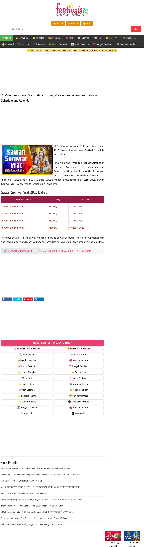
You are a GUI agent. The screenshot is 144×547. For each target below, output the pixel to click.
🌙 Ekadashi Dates (26, 399)
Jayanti (128, 240)
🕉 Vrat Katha (75, 417)
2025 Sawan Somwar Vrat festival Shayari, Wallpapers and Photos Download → (49, 255)
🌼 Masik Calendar (75, 393)
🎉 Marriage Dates (75, 387)
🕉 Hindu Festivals (80, 44)
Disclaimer (108, 326)
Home (106, 313)
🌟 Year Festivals (25, 387)
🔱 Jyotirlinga (55, 37)
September (85, 50)
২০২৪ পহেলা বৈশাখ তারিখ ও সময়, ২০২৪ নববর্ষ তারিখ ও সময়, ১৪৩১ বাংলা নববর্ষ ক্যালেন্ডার (40, 491)
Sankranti (110, 254)
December (112, 50)
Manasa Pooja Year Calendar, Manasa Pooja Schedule (24, 497)
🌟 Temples (38, 37)
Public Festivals (113, 249)
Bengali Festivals (113, 235)
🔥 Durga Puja (75, 376)
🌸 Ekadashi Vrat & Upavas (25, 352)
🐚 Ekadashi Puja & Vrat (116, 128)
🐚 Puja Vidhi (84, 37)
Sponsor (87, 23)
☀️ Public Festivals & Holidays (119, 150)
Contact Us (73, 23)
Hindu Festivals (113, 240)
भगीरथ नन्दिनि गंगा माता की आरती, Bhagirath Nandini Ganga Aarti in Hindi (31, 528)
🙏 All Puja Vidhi (26, 358)
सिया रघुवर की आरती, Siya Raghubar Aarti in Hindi (21, 484)
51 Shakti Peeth (112, 231)
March (47, 50)
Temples (117, 258)
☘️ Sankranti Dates (74, 399)
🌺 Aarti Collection (75, 364)
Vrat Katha (129, 258)
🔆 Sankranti (24, 44)
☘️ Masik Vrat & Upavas (116, 134)
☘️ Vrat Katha (129, 37)
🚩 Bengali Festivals (102, 44)
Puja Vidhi (129, 249)
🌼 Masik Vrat (112, 37)
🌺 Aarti (69, 37)
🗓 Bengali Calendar (126, 44)
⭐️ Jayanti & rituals (114, 139)
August (76, 50)
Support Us (58, 23)
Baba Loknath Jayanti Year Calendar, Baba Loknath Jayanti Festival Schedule (35, 522)
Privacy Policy (110, 330)
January (31, 50)
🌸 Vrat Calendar (25, 393)
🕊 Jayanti (39, 44)
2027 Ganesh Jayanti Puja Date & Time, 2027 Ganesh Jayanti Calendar (32, 509)
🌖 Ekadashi (8, 44)
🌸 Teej (97, 37)
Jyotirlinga (111, 244)
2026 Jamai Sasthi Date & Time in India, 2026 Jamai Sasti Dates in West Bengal (36, 472)
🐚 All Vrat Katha (74, 358)
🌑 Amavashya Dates (74, 405)
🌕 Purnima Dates (26, 405)
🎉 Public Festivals (58, 44)
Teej (107, 258)
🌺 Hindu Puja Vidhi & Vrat (117, 145)
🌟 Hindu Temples (26, 376)
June (64, 50)
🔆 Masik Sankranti (74, 382)
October (94, 50)
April (53, 50)
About (106, 317)
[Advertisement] (50, 71)
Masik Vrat (125, 244)
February (39, 50)
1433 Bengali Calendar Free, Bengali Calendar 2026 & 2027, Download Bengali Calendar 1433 (41, 478)
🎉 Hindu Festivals (26, 364)
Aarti (126, 231)
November (103, 50)
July (69, 50)
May (58, 50)
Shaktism (123, 254)
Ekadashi (130, 235)
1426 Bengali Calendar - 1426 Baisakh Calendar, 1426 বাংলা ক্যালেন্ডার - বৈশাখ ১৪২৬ (37, 516)
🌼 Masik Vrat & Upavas (75, 352)
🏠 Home (6, 37)
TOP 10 (134, 254)
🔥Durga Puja (21, 37)
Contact (107, 321)
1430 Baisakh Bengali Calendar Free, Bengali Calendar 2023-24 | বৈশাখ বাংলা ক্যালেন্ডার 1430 (41, 503)
